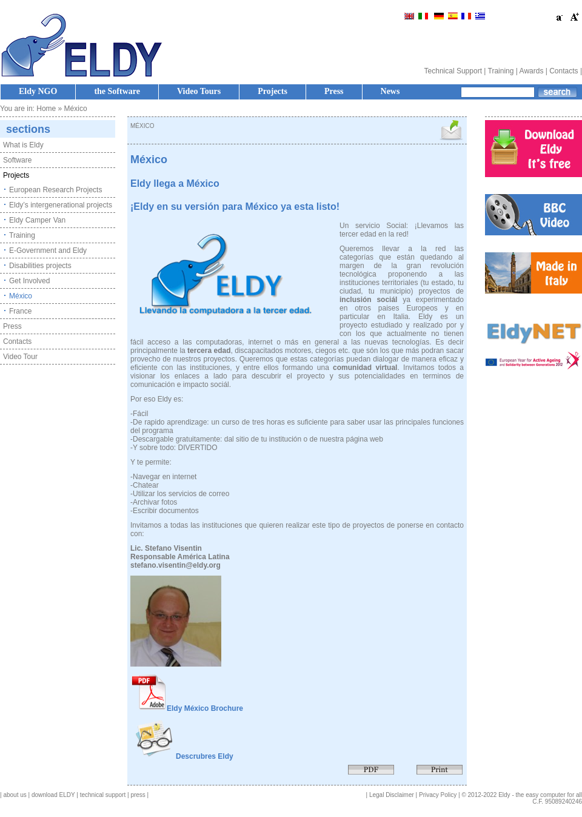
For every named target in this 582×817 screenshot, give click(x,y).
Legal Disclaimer (391, 795)
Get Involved (29, 281)
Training (501, 71)
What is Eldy (23, 145)
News (390, 91)
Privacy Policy (438, 795)
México (20, 296)
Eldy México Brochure (205, 708)
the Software (117, 91)
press (137, 795)
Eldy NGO (38, 91)
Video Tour (20, 356)
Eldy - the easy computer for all (540, 795)
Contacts (563, 71)
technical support (103, 795)
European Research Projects (55, 190)
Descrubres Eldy (204, 756)
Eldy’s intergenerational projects (60, 205)
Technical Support (453, 71)
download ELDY (53, 795)
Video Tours (199, 91)
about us (14, 795)
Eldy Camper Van (37, 220)
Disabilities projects (40, 265)
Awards (532, 71)
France (20, 311)
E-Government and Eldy (48, 250)
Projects (272, 91)
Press (334, 91)
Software (17, 160)
